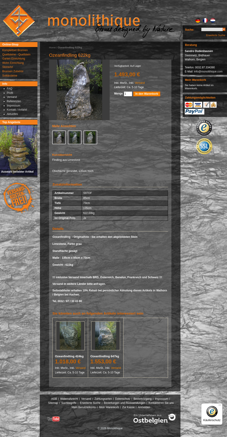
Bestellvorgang (142, 398)
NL (212, 20)
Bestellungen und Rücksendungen (124, 403)
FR (205, 20)
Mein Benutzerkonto (84, 407)
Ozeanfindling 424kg (69, 356)
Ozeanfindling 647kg (104, 356)
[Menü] (219, 406)
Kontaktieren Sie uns (161, 403)
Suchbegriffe (68, 403)
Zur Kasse (128, 407)
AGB (54, 398)
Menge (118, 93)
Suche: (189, 29)
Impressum (161, 398)
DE (197, 20)
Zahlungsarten (103, 398)
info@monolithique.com (208, 71)
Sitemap (53, 403)
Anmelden (144, 407)
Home (52, 47)
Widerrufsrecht (69, 398)
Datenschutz (122, 398)
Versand (140, 82)
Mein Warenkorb (109, 407)
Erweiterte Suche (215, 35)
